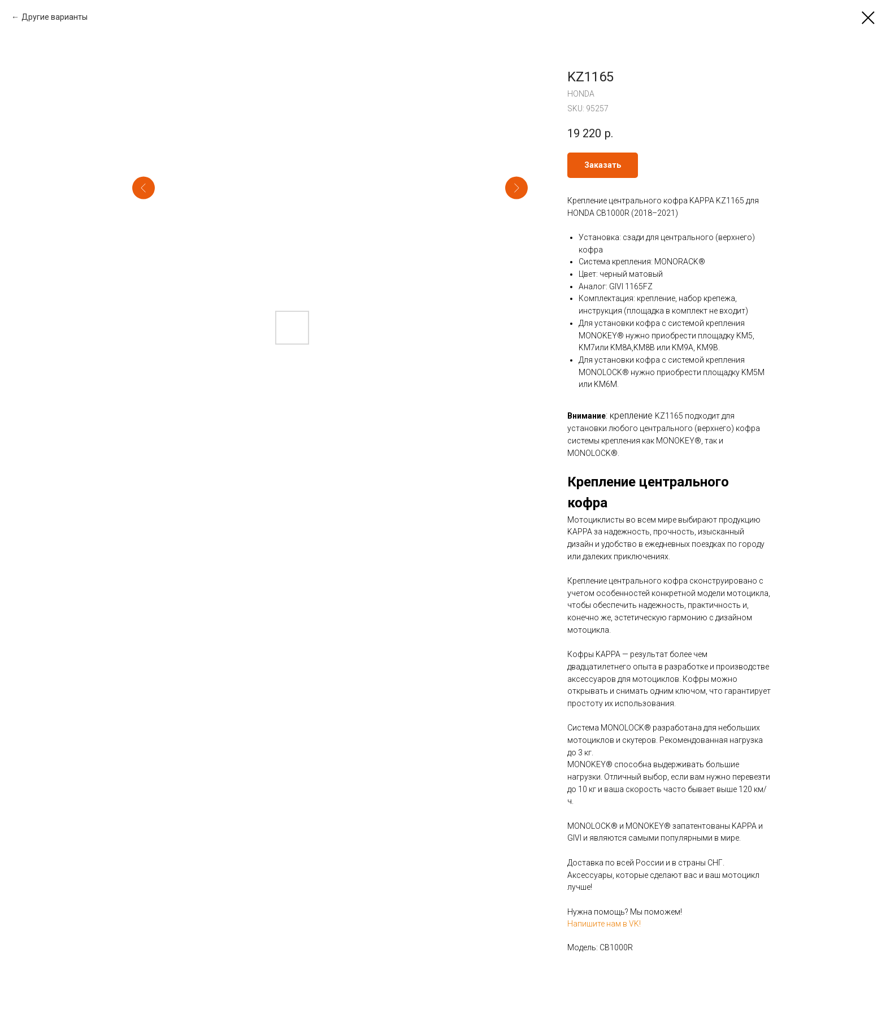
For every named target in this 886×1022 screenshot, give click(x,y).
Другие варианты (54, 16)
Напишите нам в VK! (604, 923)
